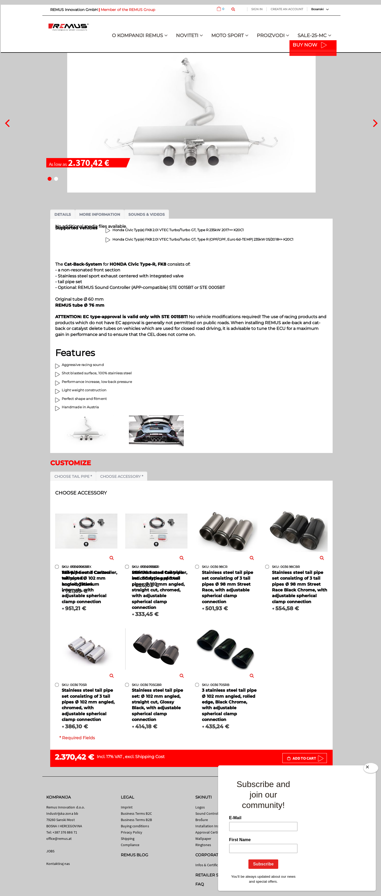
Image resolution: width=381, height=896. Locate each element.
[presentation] (7, 122)
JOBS (50, 851)
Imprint (127, 807)
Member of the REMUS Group (128, 9)
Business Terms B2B (136, 819)
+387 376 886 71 (65, 832)
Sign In (257, 9)
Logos (200, 807)
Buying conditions (135, 826)
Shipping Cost (150, 756)
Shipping (128, 838)
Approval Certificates (211, 832)
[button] (50, 179)
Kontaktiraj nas (58, 863)
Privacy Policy (132, 832)
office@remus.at (59, 838)
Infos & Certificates (210, 865)
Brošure (201, 819)
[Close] (370, 769)
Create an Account (287, 9)
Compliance (130, 844)
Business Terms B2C (136, 813)
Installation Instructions (214, 826)
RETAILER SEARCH (214, 874)
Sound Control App (210, 813)
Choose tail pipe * (73, 476)
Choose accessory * (121, 476)
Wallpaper (203, 838)
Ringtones (203, 844)
